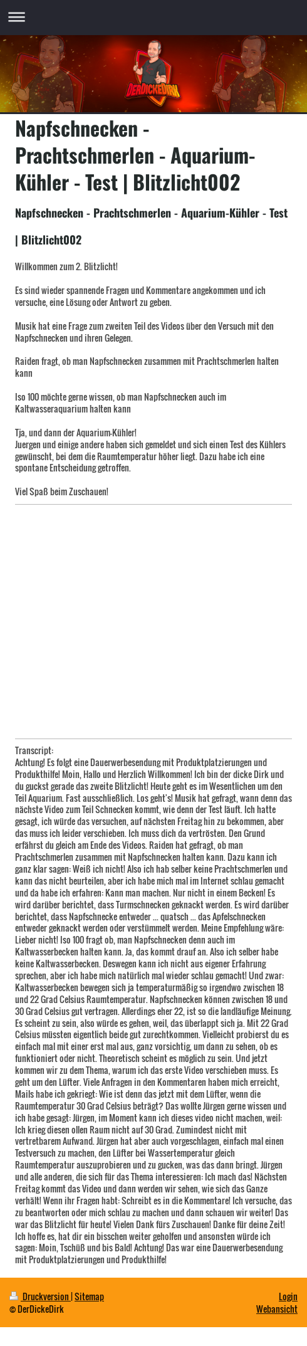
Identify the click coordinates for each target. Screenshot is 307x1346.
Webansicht (277, 1308)
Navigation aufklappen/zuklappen (153, 16)
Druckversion (40, 1296)
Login (288, 1296)
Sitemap (89, 1296)
